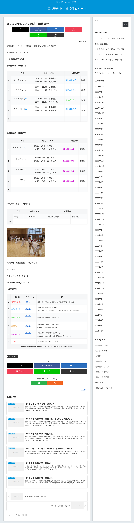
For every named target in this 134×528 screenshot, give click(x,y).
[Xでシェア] (13, 29)
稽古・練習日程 (12, 350)
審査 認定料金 (101, 44)
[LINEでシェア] (67, 29)
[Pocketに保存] (53, 29)
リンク (28, 296)
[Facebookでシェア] (26, 29)
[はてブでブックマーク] (40, 29)
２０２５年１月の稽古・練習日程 (108, 60)
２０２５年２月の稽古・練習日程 (108, 54)
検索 (96, 20)
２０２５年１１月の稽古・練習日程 (109, 38)
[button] (80, 29)
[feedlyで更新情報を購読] (45, 377)
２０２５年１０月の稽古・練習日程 (109, 49)
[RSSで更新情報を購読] (49, 377)
